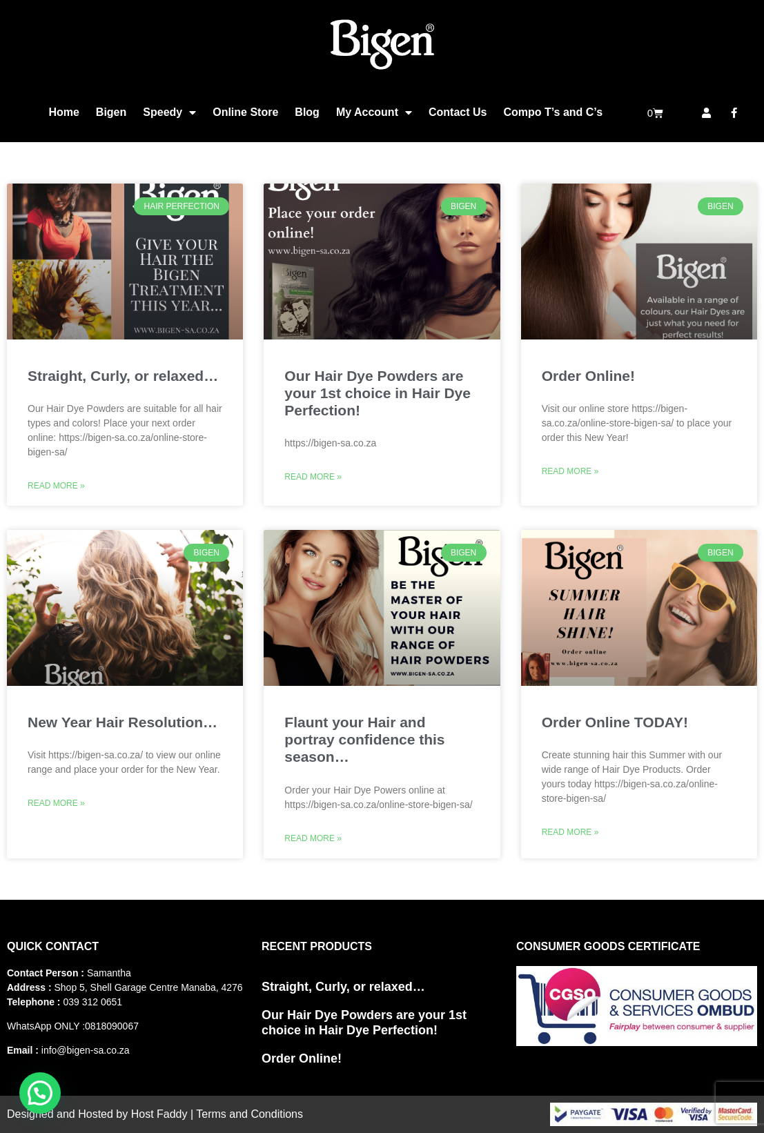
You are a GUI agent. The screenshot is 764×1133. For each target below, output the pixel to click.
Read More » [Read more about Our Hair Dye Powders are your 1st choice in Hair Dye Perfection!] (313, 477)
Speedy (169, 112)
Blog (307, 112)
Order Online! (588, 376)
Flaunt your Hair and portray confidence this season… (364, 739)
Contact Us (458, 112)
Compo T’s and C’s (553, 112)
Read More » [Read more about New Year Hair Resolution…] (56, 803)
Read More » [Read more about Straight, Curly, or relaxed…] (56, 486)
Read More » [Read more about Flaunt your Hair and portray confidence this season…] (313, 838)
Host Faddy (159, 1114)
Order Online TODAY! (615, 722)
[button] (40, 1093)
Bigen (111, 112)
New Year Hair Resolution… (122, 722)
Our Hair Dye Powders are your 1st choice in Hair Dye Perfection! (377, 393)
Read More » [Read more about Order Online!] (570, 471)
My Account (374, 112)
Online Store (245, 112)
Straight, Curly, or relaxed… (123, 376)
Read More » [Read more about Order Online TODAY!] (570, 832)
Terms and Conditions (249, 1114)
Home (63, 112)
